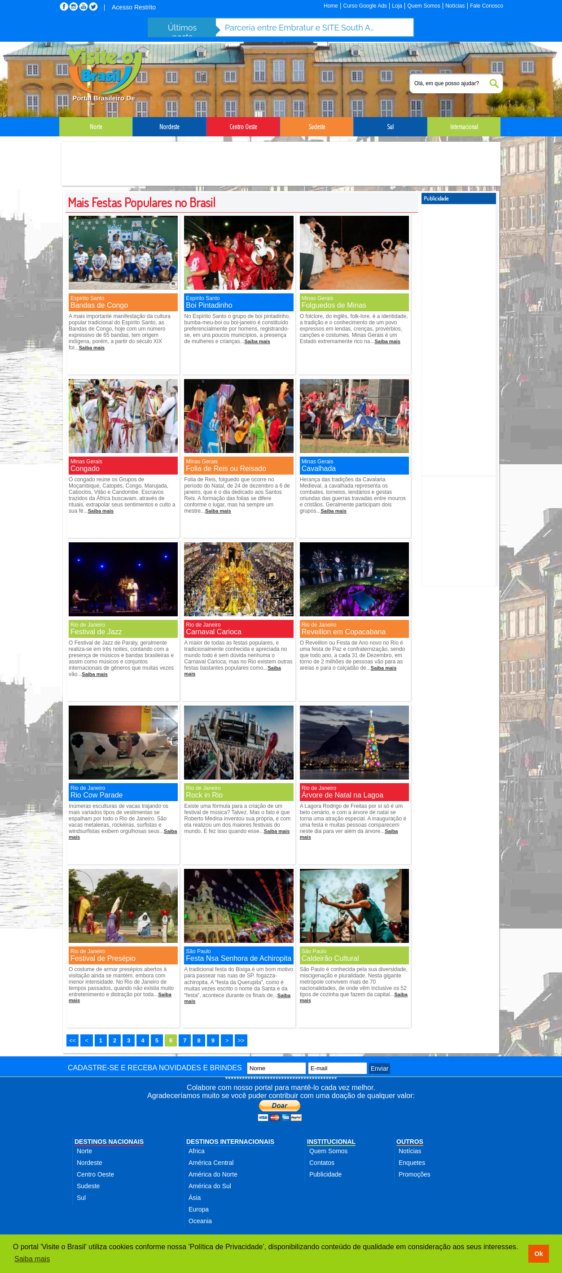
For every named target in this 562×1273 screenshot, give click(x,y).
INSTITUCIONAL (331, 1141)
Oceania (200, 1221)
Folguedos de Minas (334, 305)
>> (240, 1040)
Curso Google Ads (364, 6)
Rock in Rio (204, 795)
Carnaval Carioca (213, 632)
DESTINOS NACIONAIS (109, 1141)
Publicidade (325, 1174)
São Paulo (198, 951)
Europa (199, 1209)
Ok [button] (538, 1253)
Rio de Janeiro (87, 625)
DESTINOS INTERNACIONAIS (230, 1141)
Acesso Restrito (134, 7)
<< (72, 1040)
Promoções (414, 1174)
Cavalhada (319, 468)
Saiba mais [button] (32, 1259)
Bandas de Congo (99, 305)
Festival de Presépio (103, 958)
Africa (197, 1151)
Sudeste (88, 1186)
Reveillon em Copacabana (344, 632)
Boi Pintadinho (209, 305)
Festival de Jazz (96, 632)
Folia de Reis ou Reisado (226, 468)
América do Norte (213, 1174)
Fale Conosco (486, 6)
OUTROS (409, 1141)
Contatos (321, 1162)
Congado (85, 468)
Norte (84, 1151)
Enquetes (412, 1162)
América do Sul (210, 1186)
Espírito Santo (87, 298)
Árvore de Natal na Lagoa (342, 795)
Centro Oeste (95, 1174)
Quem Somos (423, 6)
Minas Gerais (318, 298)
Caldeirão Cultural (330, 958)
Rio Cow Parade (96, 795)
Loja (397, 6)
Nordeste (89, 1162)
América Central (211, 1162)
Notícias (455, 6)
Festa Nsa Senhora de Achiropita (238, 958)
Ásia (195, 1197)
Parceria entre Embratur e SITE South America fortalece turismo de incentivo (301, 27)
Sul (81, 1197)
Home (331, 6)
